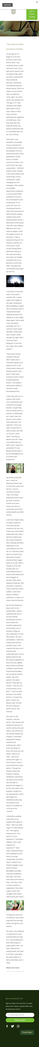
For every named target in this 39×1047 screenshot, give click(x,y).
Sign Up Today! (20, 1020)
